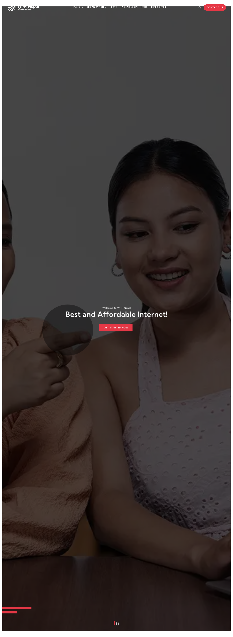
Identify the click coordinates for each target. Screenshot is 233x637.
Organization (95, 7)
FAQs (144, 7)
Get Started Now (116, 327)
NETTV (113, 7)
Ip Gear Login (129, 7)
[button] (114, 573)
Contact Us (215, 7)
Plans (77, 7)
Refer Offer (158, 7)
